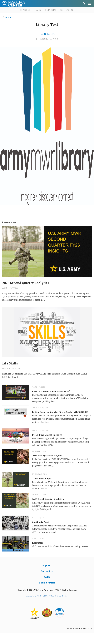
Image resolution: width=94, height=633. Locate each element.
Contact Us (67, 10)
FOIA (51, 596)
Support (50, 10)
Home (7, 17)
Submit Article (47, 582)
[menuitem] (84, 4)
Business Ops (47, 34)
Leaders (25, 10)
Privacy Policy (61, 596)
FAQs (38, 10)
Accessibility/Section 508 (37, 596)
